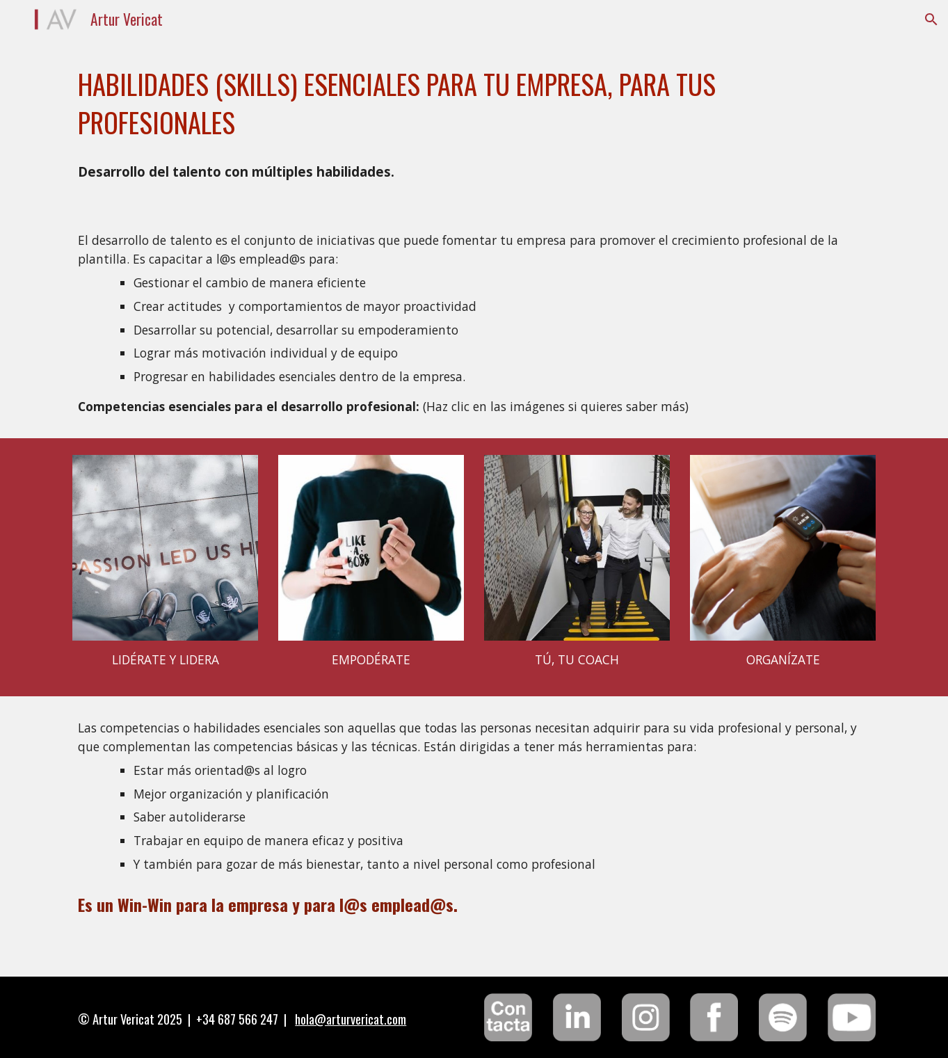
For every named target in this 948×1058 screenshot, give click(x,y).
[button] (931, 19)
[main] (473, 104)
